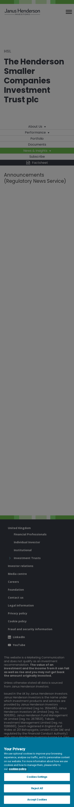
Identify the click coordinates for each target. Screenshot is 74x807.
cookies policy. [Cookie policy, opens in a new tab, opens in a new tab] (18, 768)
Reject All (37, 788)
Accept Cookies (37, 799)
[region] (37, 772)
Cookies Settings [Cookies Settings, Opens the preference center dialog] (37, 776)
